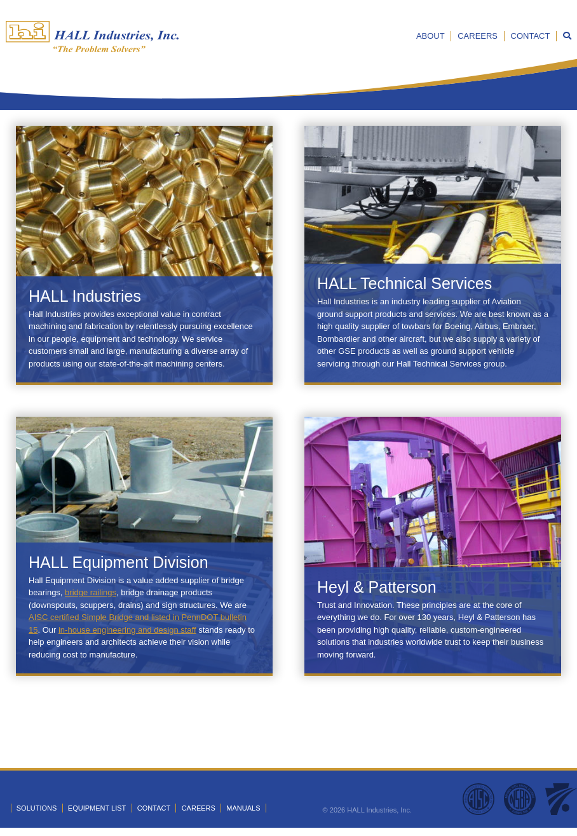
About (430, 36)
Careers (478, 36)
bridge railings (90, 592)
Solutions (37, 808)
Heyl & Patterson (377, 587)
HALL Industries (85, 296)
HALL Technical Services (404, 283)
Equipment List (97, 808)
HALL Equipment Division (118, 562)
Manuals (243, 808)
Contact (530, 36)
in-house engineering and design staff (127, 630)
